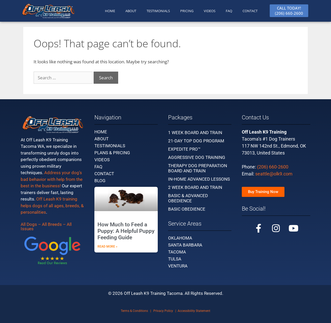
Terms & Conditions (134, 311)
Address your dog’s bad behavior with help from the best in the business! (51, 179)
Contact (104, 173)
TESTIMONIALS (158, 11)
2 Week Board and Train (195, 187)
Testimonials (109, 145)
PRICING (186, 11)
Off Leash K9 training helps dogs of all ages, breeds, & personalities (52, 205)
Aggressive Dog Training (196, 157)
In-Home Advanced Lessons (199, 179)
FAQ (229, 11)
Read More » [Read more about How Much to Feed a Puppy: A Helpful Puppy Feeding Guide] (107, 246)
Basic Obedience (186, 209)
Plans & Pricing (112, 152)
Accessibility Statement (194, 311)
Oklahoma (180, 238)
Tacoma (177, 252)
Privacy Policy (163, 311)
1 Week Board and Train (195, 132)
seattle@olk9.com (273, 173)
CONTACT (250, 11)
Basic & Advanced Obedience (188, 198)
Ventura (177, 265)
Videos (209, 11)
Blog (100, 180)
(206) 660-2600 (272, 167)
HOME (110, 11)
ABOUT (130, 11)
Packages (180, 117)
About (101, 138)
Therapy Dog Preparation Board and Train (197, 168)
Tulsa (174, 259)
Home (100, 131)
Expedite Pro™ (184, 149)
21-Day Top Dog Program (196, 140)
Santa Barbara (185, 245)
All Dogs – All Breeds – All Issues (46, 226)
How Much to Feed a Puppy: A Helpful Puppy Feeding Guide (125, 231)
